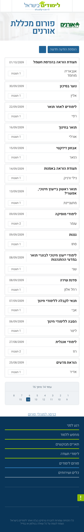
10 (59, 399)
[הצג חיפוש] (42, 49)
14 (28, 399)
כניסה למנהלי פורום (42, 414)
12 (43, 399)
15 (20, 399)
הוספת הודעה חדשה (63, 49)
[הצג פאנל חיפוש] (6, 6)
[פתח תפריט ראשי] (78, 6)
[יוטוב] (45, 498)
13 (36, 399)
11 (51, 399)
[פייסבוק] (40, 498)
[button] (42, 69)
